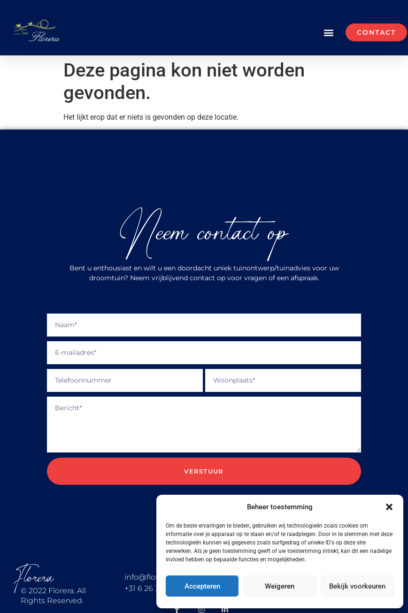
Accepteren (202, 586)
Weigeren (279, 586)
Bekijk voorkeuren (357, 586)
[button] (389, 507)
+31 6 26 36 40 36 (155, 588)
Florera (34, 578)
